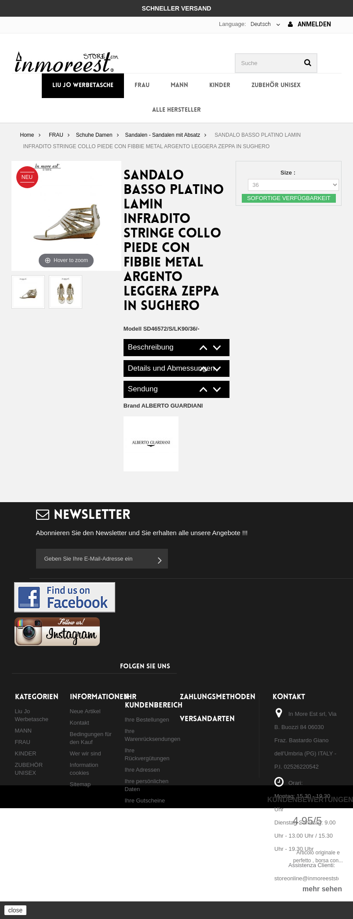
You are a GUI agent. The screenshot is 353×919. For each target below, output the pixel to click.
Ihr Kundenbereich (153, 701)
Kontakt (79, 722)
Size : (288, 172)
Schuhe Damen (94, 135)
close (15, 910)
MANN (179, 85)
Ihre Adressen (142, 769)
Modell (133, 328)
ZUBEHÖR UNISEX (276, 85)
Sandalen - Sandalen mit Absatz (162, 135)
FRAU (142, 85)
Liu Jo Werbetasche (82, 85)
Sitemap (80, 784)
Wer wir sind (85, 753)
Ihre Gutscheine (145, 800)
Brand (163, 405)
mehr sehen (322, 889)
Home (27, 135)
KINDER (219, 85)
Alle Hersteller (176, 110)
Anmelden (309, 24)
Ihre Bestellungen (147, 719)
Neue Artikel (85, 711)
